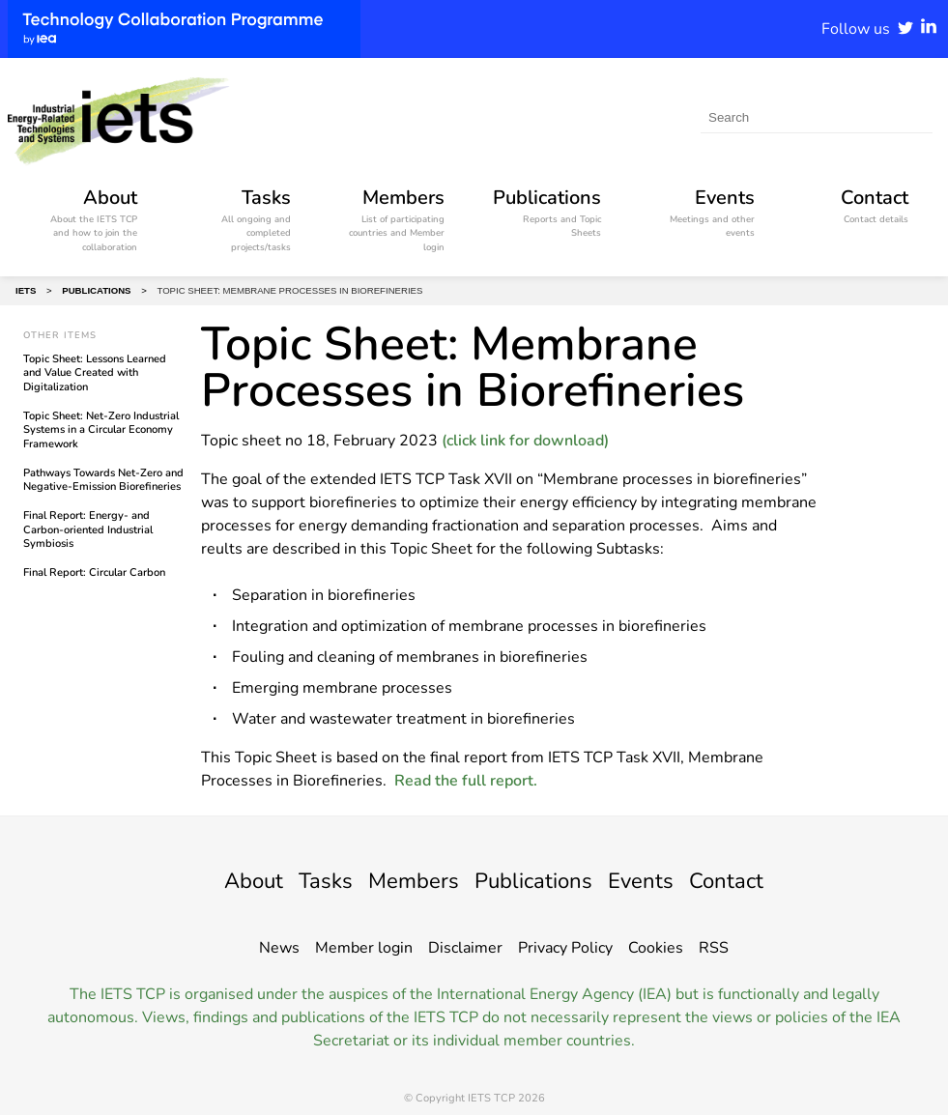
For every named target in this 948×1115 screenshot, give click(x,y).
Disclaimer (465, 947)
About (237, 880)
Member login (364, 947)
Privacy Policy (565, 947)
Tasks (313, 880)
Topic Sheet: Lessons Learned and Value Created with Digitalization (94, 373)
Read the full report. (465, 780)
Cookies (655, 947)
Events (652, 880)
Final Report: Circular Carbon (94, 572)
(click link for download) (525, 440)
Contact (742, 880)
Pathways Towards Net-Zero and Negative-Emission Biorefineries (103, 480)
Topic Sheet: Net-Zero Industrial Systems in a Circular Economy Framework (101, 430)
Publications (537, 880)
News (279, 947)
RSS (714, 947)
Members (408, 880)
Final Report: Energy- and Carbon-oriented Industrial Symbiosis (88, 529)
